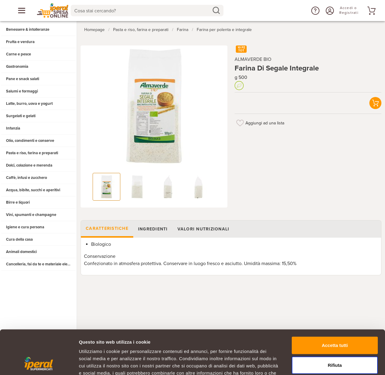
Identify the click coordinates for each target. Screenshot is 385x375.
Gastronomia (17, 66)
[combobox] (147, 10)
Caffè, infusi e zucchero (26, 177)
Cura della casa (19, 239)
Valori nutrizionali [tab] (203, 229)
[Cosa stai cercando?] (142, 10)
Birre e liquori (18, 202)
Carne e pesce (18, 54)
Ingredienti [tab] (153, 229)
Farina (182, 29)
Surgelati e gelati (20, 116)
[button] (314, 10)
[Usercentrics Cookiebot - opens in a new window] (39, 363)
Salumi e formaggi (22, 91)
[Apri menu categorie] (21, 10)
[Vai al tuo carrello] (370, 10)
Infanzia (13, 128)
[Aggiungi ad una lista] (240, 122)
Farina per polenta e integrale (224, 29)
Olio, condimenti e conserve (30, 140)
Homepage (94, 29)
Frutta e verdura (20, 41)
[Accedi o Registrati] (329, 10)
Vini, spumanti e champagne (31, 214)
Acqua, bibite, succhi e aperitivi (33, 190)
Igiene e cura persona (25, 227)
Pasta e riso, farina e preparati (32, 153)
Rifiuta (335, 323)
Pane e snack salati (22, 79)
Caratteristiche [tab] (107, 228)
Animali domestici (21, 251)
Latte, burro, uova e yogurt (29, 103)
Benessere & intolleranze (27, 29)
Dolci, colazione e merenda (29, 165)
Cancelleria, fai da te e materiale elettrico (41, 264)
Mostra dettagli (316, 363)
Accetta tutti (335, 303)
